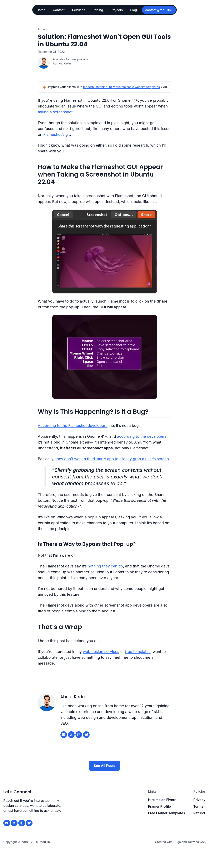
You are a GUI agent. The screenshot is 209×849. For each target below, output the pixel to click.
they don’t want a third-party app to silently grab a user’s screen (112, 459)
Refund (199, 813)
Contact (59, 10)
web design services (101, 651)
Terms (198, 806)
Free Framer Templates (166, 813)
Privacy (199, 800)
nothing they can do (105, 566)
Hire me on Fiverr (162, 800)
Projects (117, 10)
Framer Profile (159, 806)
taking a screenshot (55, 112)
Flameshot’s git (56, 134)
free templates (137, 651)
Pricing (98, 10)
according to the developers (142, 436)
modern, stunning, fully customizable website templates (121, 87)
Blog (133, 10)
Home (40, 10)
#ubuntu (43, 29)
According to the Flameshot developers (73, 425)
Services (78, 10)
